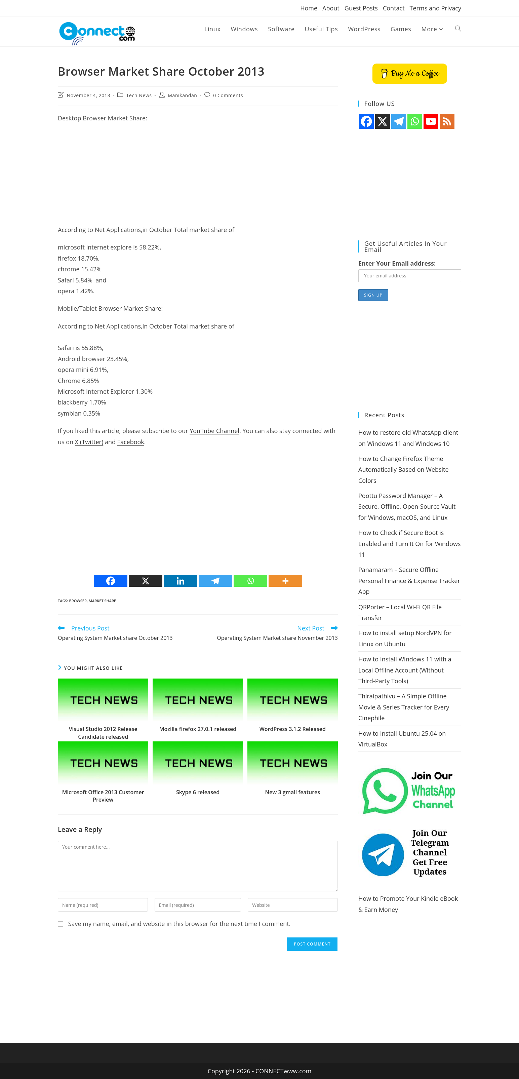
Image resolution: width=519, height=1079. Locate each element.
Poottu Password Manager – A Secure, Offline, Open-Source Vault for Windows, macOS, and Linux (406, 507)
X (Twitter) (89, 442)
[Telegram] (215, 581)
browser (78, 600)
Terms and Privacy (435, 8)
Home (308, 8)
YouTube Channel (214, 431)
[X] (145, 581)
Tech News (139, 95)
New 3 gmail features (292, 792)
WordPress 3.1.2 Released (293, 729)
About (331, 8)
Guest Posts (361, 8)
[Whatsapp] (250, 581)
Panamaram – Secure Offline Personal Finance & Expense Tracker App (409, 580)
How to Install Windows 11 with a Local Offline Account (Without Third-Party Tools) (404, 670)
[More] (285, 581)
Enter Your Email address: (397, 263)
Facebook (130, 442)
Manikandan (182, 95)
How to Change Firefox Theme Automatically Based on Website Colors (403, 470)
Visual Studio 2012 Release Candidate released (103, 732)
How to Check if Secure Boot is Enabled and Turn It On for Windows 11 (409, 543)
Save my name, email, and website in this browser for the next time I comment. (179, 924)
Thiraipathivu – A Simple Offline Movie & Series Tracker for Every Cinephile (403, 707)
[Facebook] (110, 581)
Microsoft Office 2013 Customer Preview (103, 795)
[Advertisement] (198, 177)
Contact (394, 8)
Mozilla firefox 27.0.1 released (197, 729)
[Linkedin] (180, 581)
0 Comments (228, 95)
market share (102, 600)
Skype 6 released (197, 792)
